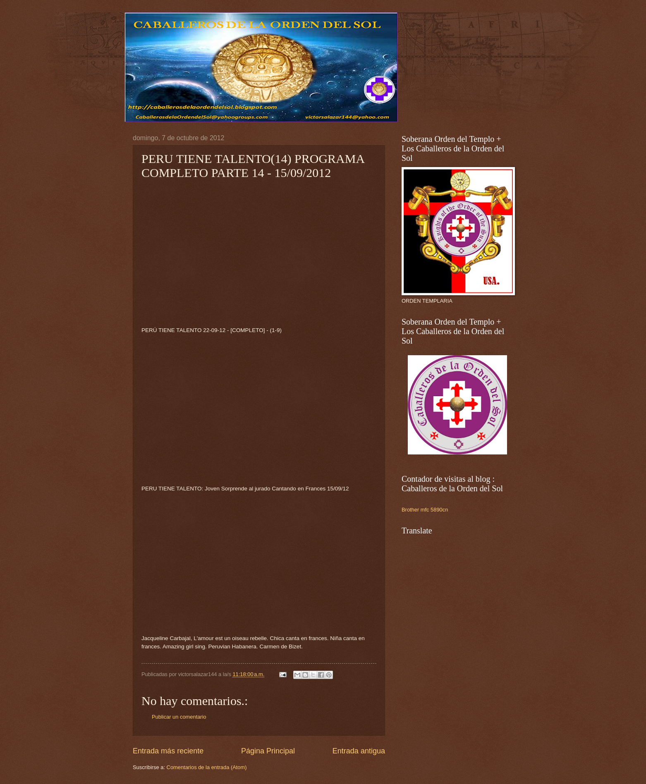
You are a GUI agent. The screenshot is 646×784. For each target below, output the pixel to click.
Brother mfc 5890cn (425, 510)
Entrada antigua (359, 751)
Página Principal (268, 751)
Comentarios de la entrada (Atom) (207, 767)
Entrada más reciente (168, 751)
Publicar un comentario (179, 717)
